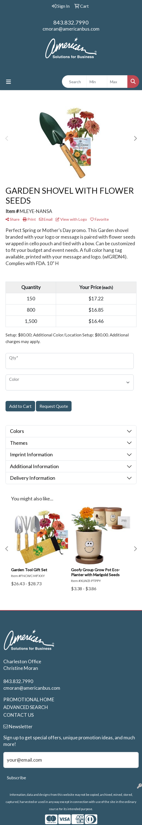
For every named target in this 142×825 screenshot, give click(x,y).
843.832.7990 (71, 22)
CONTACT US (18, 715)
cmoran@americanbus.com (71, 29)
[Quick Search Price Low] (96, 81)
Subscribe (16, 777)
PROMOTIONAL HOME (28, 699)
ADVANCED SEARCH (25, 707)
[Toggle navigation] (8, 82)
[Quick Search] (74, 81)
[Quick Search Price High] (117, 81)
